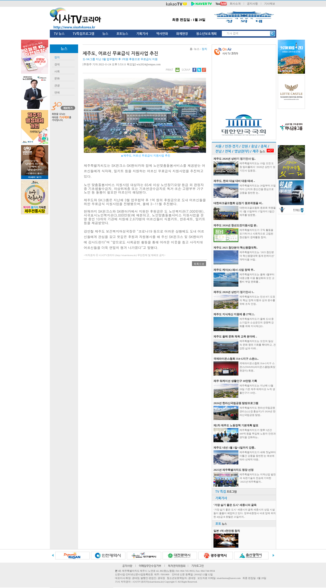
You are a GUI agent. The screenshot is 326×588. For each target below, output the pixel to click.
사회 (57, 71)
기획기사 (142, 33)
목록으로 (199, 264)
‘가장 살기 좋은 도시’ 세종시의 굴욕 (234, 505)
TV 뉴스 (59, 33)
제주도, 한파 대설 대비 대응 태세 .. (234, 181)
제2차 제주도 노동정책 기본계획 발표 (235, 425)
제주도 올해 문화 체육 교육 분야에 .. (235, 336)
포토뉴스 (122, 33)
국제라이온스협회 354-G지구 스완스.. (236, 358)
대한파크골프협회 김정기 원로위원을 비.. (238, 203)
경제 (57, 64)
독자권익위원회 (176, 565)
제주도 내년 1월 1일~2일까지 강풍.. (234, 447)
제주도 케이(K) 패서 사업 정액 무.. (234, 269)
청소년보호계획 (206, 33)
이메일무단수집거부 (150, 565)
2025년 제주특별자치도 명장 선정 (233, 469)
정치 (57, 57)
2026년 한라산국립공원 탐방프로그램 (235, 403)
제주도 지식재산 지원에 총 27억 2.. (234, 314)
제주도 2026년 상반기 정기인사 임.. (234, 158)
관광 (57, 85)
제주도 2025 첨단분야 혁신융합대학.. (235, 247)
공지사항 (252, 3)
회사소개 (235, 3)
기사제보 (269, 3)
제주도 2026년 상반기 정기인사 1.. (233, 292)
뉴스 (105, 33)
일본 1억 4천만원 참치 (226, 530)
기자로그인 (197, 565)
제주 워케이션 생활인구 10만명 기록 (235, 381)
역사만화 (162, 33)
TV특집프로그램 (83, 33)
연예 (57, 92)
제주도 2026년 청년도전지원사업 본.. (235, 225)
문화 (57, 78)
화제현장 (182, 33)
